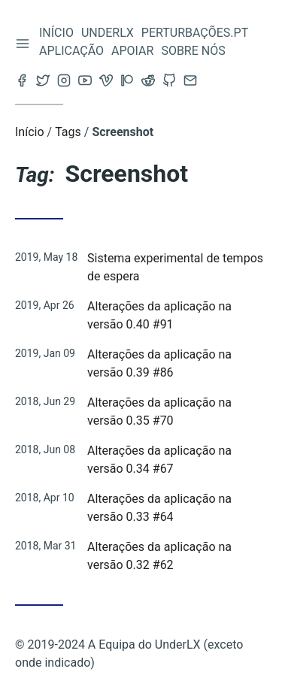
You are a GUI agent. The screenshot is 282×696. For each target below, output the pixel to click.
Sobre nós (193, 51)
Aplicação (71, 51)
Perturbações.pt (194, 33)
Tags (68, 132)
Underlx (107, 33)
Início (56, 33)
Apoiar (132, 51)
